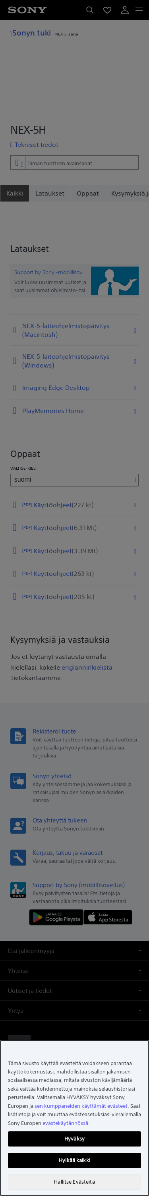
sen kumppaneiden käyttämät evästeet (81, 1106)
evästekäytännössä (65, 1123)
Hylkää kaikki (74, 1160)
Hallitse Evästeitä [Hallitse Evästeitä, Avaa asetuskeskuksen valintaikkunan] (74, 1181)
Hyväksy (74, 1138)
